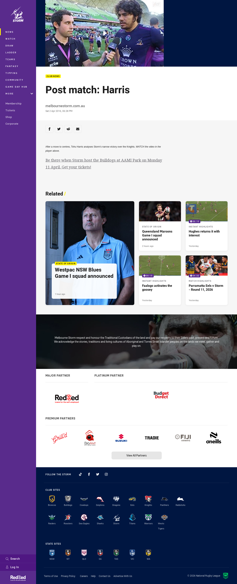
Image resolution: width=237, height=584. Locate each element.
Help (93, 576)
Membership (13, 103)
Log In (12, 567)
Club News (53, 76)
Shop (8, 117)
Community (14, 79)
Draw (9, 45)
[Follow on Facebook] (89, 474)
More (19, 93)
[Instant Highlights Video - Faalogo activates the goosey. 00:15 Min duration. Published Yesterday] (160, 280)
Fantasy (11, 66)
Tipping (11, 73)
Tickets (10, 110)
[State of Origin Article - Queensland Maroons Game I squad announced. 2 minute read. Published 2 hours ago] (160, 226)
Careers (84, 576)
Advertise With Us (123, 576)
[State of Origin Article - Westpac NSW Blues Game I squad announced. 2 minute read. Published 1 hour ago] (89, 253)
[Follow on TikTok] (80, 474)
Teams (10, 59)
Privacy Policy (68, 576)
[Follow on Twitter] (97, 474)
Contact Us (104, 576)
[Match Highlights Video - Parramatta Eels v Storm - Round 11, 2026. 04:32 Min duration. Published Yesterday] (207, 280)
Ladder (11, 52)
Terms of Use (51, 576)
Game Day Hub (16, 86)
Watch (10, 38)
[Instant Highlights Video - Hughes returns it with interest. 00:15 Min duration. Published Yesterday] (207, 226)
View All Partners (136, 455)
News (9, 31)
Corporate (11, 123)
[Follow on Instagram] (106, 474)
